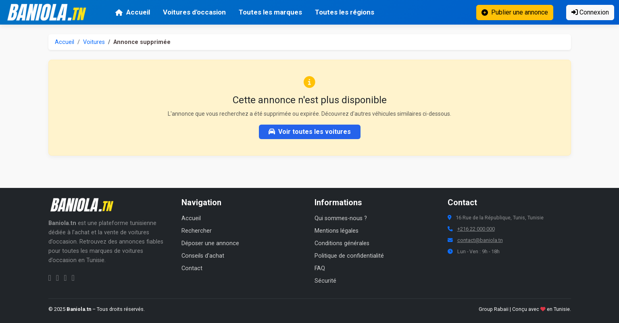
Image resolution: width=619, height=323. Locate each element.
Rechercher (196, 230)
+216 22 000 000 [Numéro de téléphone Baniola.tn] (476, 229)
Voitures (94, 42)
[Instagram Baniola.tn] (57, 278)
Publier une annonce (514, 12)
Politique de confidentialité (349, 255)
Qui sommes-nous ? (341, 218)
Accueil (132, 12)
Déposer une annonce (210, 243)
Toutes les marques (270, 12)
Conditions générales (342, 243)
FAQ (320, 268)
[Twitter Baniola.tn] (65, 278)
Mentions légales (336, 230)
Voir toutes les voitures (310, 131)
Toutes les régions (344, 12)
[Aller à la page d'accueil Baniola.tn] (84, 205)
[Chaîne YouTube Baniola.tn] (72, 278)
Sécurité (325, 280)
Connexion (590, 12)
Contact (191, 268)
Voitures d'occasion (194, 12)
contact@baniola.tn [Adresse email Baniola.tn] (480, 240)
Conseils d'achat (202, 255)
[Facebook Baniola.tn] (49, 278)
